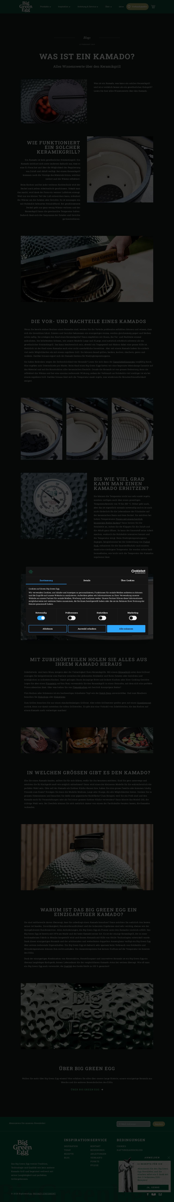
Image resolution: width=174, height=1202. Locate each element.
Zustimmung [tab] (46, 580)
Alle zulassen (126, 628)
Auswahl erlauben (87, 628)
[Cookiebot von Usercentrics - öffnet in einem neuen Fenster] (133, 572)
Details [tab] (87, 580)
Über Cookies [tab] (128, 580)
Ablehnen (48, 628)
